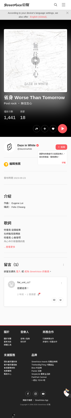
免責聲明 (7, 371)
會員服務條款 (9, 368)
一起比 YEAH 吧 (38, 380)
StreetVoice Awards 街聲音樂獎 (44, 362)
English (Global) (38, 16)
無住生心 (26, 103)
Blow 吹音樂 (36, 368)
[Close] (67, 13)
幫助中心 (7, 374)
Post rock (10, 103)
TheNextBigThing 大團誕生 (42, 365)
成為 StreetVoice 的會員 (36, 271)
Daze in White (28, 145)
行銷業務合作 (48, 339)
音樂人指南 (25, 339)
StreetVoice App (41, 400)
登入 (18, 271)
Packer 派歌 (36, 371)
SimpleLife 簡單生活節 (40, 374)
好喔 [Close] (64, 163)
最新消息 (7, 342)
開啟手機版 (27, 400)
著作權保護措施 (10, 365)
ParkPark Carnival (39, 377)
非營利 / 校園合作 (50, 342)
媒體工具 (7, 345)
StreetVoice (16, 4)
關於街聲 (7, 339)
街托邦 (23, 342)
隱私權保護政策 (10, 362)
